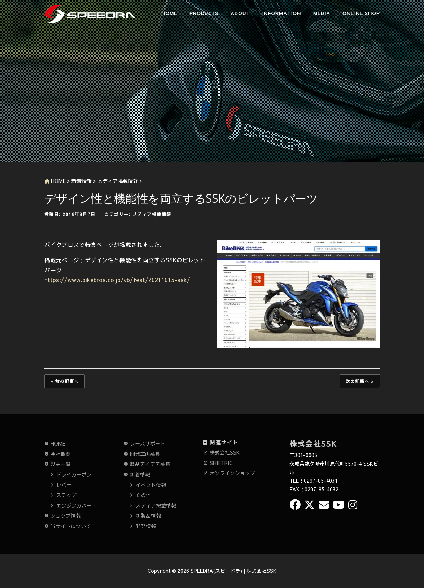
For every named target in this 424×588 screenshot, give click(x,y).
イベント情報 (151, 484)
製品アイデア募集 (150, 464)
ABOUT (240, 13)
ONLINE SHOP (361, 13)
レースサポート (147, 443)
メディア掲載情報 (151, 214)
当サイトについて (71, 526)
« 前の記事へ (65, 381)
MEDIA (321, 13)
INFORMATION (281, 13)
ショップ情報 (66, 515)
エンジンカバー (74, 505)
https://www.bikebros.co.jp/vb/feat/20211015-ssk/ (117, 280)
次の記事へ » (360, 381)
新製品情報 (148, 515)
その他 (143, 495)
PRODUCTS (203, 13)
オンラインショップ (232, 473)
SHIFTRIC (221, 462)
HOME (169, 13)
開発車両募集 (145, 453)
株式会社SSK (225, 452)
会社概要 (61, 453)
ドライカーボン (74, 474)
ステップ (66, 495)
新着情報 (140, 474)
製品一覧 (61, 464)
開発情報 (146, 526)
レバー (63, 484)
